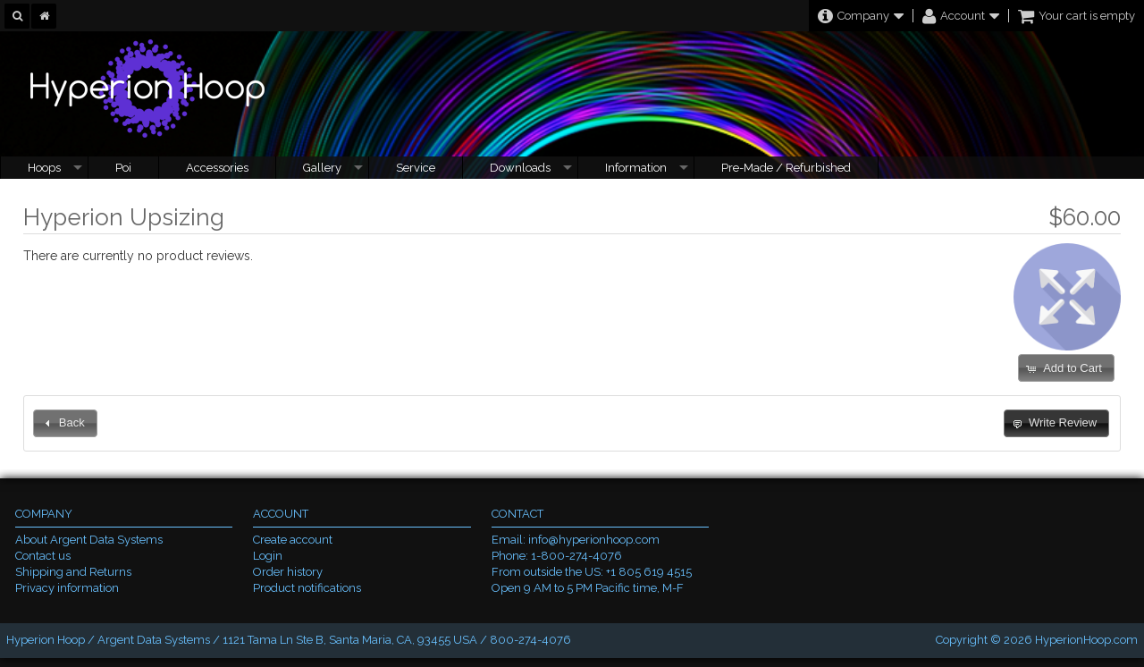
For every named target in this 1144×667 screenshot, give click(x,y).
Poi (123, 167)
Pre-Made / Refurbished (786, 167)
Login (267, 555)
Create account (292, 539)
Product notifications (307, 588)
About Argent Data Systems (89, 539)
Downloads (520, 167)
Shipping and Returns (73, 571)
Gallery (322, 167)
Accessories (217, 167)
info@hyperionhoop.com (594, 539)
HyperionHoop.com (1086, 639)
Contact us (43, 555)
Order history (288, 571)
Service (415, 167)
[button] (1066, 368)
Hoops (44, 167)
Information (636, 167)
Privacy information (67, 588)
